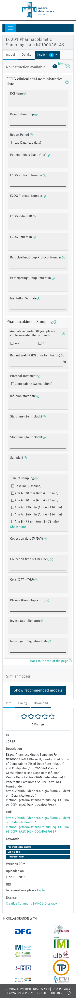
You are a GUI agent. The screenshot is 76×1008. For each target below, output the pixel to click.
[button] (47, 55)
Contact (12, 989)
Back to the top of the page (51, 661)
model (10, 54)
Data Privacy (60, 989)
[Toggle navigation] (10, 28)
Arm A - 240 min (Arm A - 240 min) (38, 514)
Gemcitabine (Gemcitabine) (33, 384)
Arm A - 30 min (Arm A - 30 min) (36, 493)
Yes (16, 343)
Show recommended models (38, 690)
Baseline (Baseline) (28, 486)
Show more (18, 527)
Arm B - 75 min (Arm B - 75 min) (37, 521)
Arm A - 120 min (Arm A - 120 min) (38, 507)
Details (26, 54)
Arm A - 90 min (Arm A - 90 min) (36, 500)
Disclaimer (41, 989)
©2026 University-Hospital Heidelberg (35, 993)
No (44, 343)
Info (8, 703)
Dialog (22, 703)
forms (61, 66)
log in (41, 890)
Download (41, 703)
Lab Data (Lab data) (28, 142)
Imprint (25, 989)
